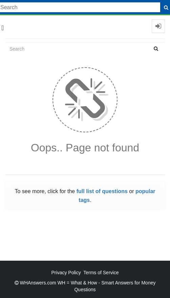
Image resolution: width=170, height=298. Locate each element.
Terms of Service (101, 272)
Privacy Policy (66, 272)
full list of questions (102, 191)
